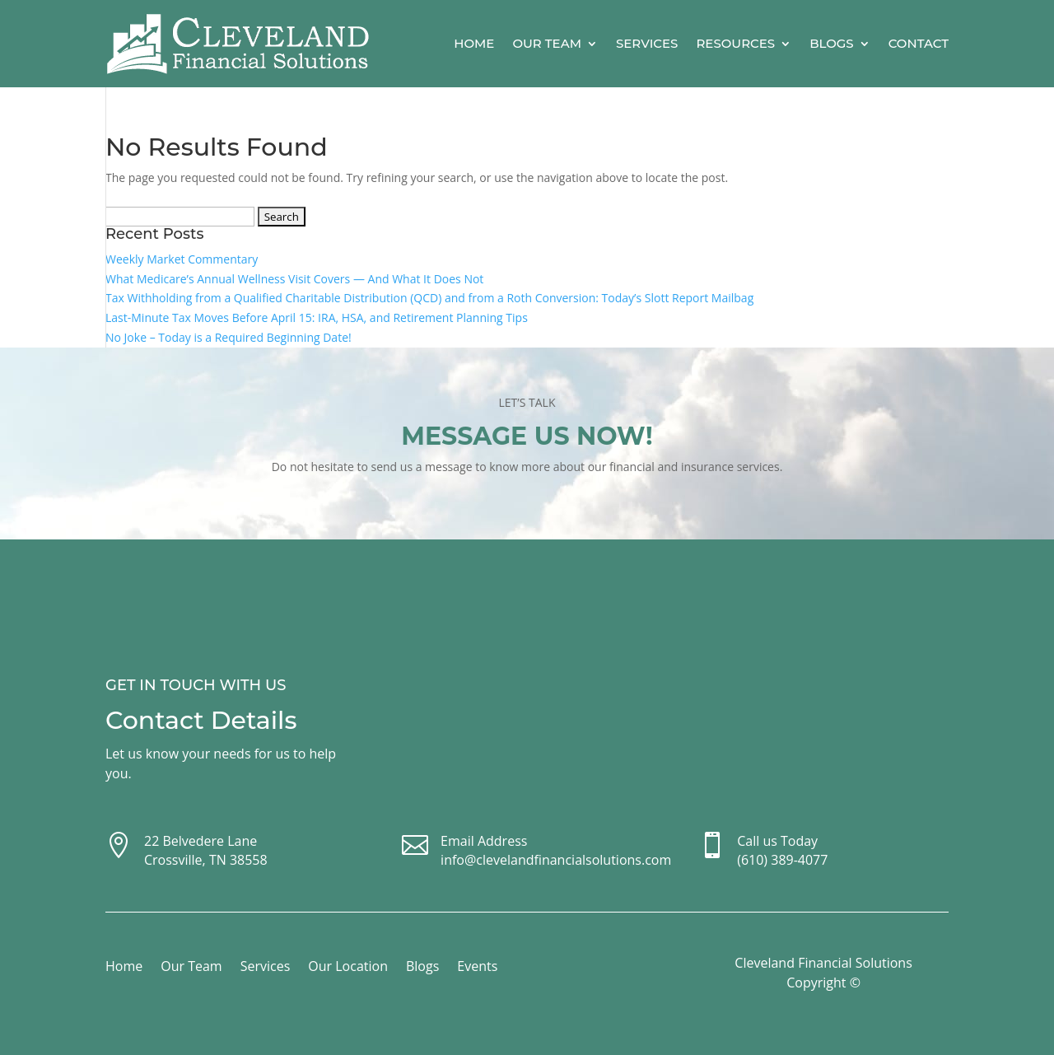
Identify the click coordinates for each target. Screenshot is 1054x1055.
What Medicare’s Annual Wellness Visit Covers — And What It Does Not (294, 279)
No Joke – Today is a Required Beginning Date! (228, 337)
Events (477, 967)
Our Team (546, 43)
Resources (735, 43)
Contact (918, 43)
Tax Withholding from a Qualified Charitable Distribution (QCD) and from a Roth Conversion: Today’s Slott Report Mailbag (429, 298)
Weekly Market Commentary (181, 259)
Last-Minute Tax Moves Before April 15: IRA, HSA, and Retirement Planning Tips (316, 317)
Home (474, 43)
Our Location (348, 967)
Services (647, 43)
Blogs (831, 43)
